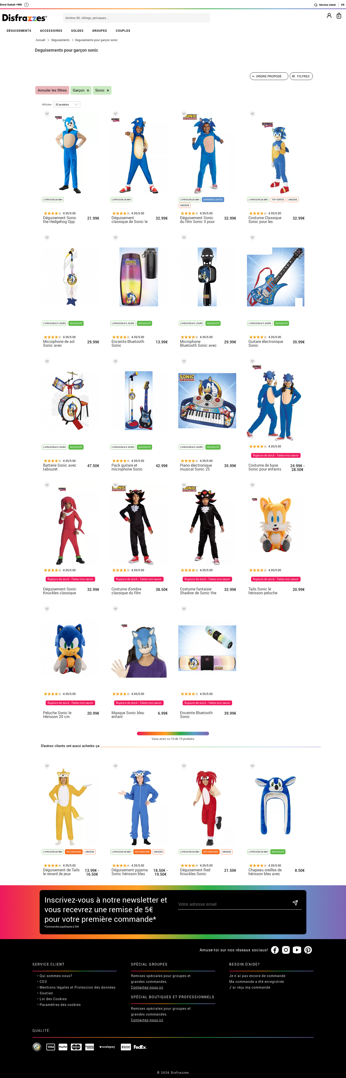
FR (342, 4)
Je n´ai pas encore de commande (257, 975)
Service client (325, 5)
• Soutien (45, 993)
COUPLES (123, 30)
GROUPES (99, 30)
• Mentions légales (53, 987)
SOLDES (77, 30)
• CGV (42, 981)
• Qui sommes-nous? (54, 975)
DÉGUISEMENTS (19, 30)
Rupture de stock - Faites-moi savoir (276, 455)
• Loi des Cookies (52, 999)
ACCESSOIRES (51, 30)
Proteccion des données (95, 987)
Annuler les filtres (52, 90)
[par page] (66, 104)
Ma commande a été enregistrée (256, 981)
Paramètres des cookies (60, 1004)
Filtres (303, 76)
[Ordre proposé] (269, 76)
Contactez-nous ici (147, 987)
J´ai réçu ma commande (249, 987)
